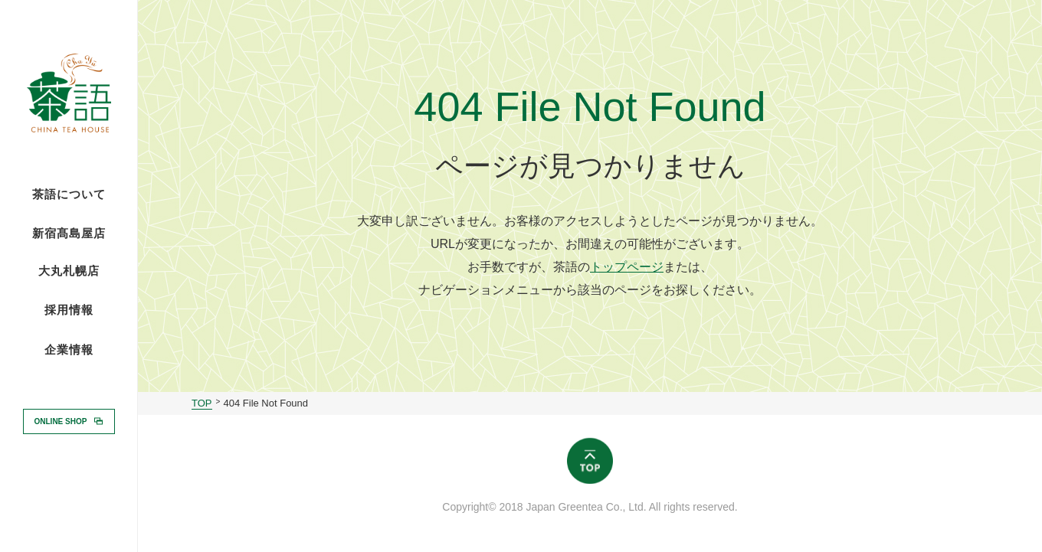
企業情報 (68, 350)
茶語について (69, 194)
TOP (202, 403)
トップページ (627, 266)
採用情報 (68, 309)
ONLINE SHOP (60, 420)
